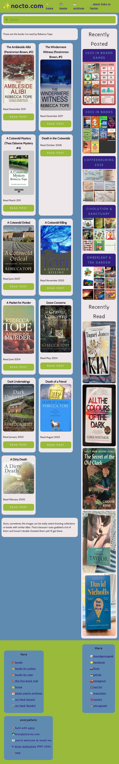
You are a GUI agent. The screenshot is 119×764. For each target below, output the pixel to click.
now (18, 752)
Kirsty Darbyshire (25, 746)
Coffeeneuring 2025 (99, 162)
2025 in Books (99, 112)
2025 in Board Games (99, 55)
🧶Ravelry (96, 699)
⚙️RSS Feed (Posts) (23, 699)
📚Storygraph (98, 705)
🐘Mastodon (98, 693)
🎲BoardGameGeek (101, 656)
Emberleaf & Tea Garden (99, 260)
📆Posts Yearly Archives (27, 693)
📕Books (17, 662)
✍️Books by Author (24, 668)
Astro (31, 728)
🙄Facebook (97, 662)
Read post (18, 116)
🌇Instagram (98, 681)
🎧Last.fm (96, 687)
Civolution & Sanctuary (99, 211)
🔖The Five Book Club (25, 681)
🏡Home (17, 687)
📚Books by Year (22, 674)
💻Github (95, 674)
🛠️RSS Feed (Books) (24, 705)
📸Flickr (95, 668)
